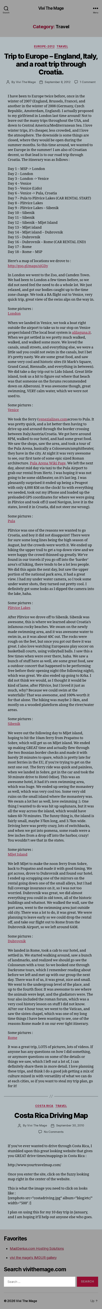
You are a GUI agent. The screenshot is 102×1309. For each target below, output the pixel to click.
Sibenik (14, 724)
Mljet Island (17, 854)
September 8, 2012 (58, 82)
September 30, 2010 (70, 1125)
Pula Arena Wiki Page (48, 463)
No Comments (54, 1132)
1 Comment (88, 82)
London (14, 313)
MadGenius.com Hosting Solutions (37, 1248)
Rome (12, 1038)
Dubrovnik (17, 941)
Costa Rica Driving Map (51, 1115)
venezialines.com (52, 419)
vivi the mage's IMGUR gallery (33, 1258)
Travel (62, 46)
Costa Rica (44, 1105)
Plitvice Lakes (19, 608)
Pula (11, 521)
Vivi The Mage (51, 8)
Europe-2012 (44, 46)
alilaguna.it (81, 332)
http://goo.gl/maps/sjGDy (28, 266)
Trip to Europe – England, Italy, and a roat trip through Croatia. (51, 64)
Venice (13, 410)
